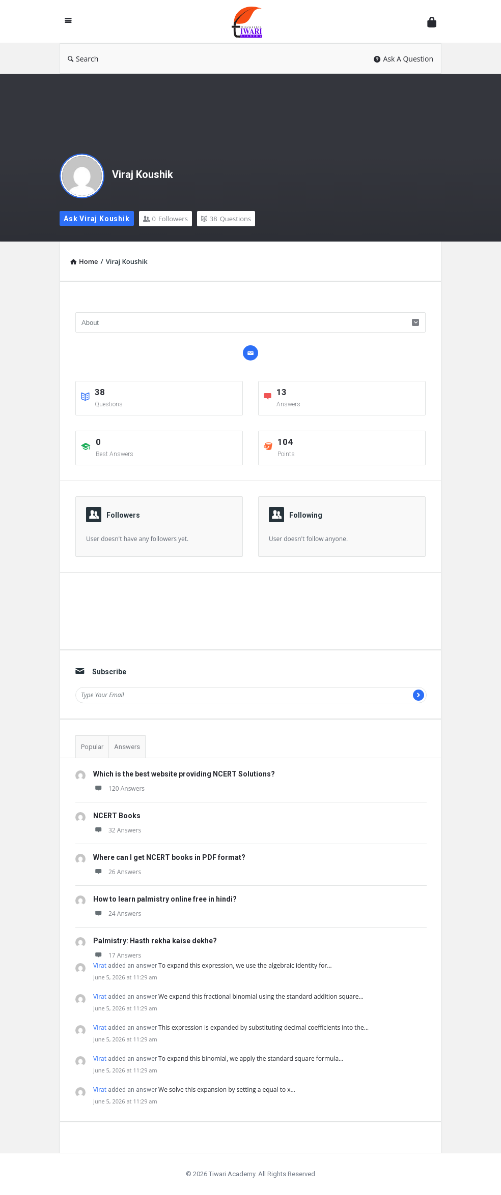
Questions (226, 218)
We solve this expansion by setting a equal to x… (226, 1089)
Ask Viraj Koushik (97, 219)
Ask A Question (403, 59)
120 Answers (119, 788)
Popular (92, 747)
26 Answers (117, 872)
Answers (127, 747)
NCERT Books (117, 816)
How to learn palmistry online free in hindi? (165, 899)
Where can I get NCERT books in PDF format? (169, 857)
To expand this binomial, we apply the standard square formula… (250, 1058)
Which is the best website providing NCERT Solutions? (184, 774)
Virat (99, 965)
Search (83, 59)
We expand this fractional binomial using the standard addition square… (261, 996)
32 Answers (117, 830)
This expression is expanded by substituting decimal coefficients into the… (263, 1027)
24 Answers (117, 913)
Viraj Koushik (142, 174)
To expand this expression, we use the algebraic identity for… (245, 965)
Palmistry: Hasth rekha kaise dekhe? (155, 941)
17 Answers (117, 955)
